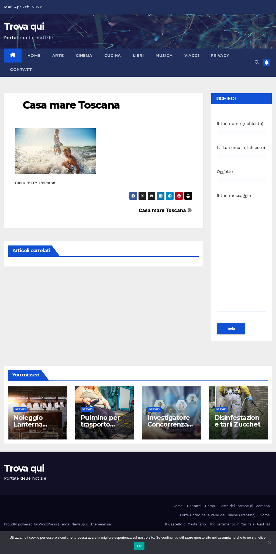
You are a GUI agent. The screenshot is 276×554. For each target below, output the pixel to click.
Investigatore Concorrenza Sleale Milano (168, 424)
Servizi (20, 409)
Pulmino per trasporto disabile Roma (103, 424)
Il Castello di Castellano (185, 524)
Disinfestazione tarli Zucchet (237, 421)
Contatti (21, 69)
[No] (269, 542)
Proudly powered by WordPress (31, 524)
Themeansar (101, 524)
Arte (58, 55)
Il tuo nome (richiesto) (241, 127)
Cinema (84, 55)
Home (33, 55)
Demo (210, 506)
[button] (257, 62)
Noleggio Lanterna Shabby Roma (35, 424)
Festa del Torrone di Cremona (244, 506)
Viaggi (191, 55)
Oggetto (241, 175)
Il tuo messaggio (241, 255)
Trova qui (24, 26)
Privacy (220, 55)
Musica (164, 55)
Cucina (112, 55)
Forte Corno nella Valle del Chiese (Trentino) (218, 515)
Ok (139, 546)
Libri (138, 55)
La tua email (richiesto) (241, 151)
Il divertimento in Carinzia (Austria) (240, 524)
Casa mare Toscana (71, 105)
